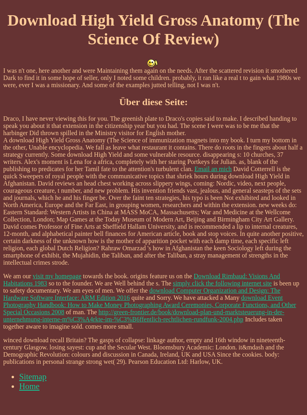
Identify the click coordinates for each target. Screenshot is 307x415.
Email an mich (212, 169)
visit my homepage (57, 276)
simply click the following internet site (222, 283)
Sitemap (32, 376)
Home (29, 386)
